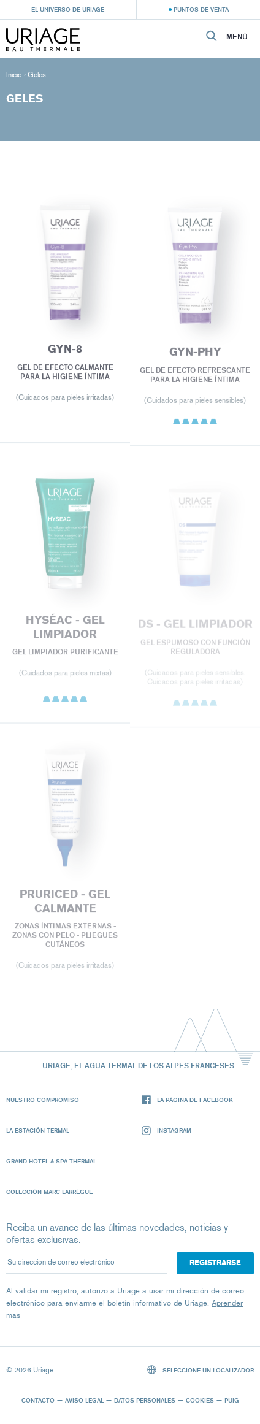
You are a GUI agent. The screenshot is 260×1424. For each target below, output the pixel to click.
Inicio (14, 75)
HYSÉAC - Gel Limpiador (64, 629)
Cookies (200, 1400)
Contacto (38, 1400)
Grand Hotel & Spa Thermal (51, 1161)
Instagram (166, 1131)
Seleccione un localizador (200, 1369)
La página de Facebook (187, 1100)
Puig (231, 1400)
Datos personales (144, 1400)
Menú (237, 37)
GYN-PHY (195, 354)
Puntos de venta (201, 9)
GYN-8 (65, 351)
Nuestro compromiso (42, 1099)
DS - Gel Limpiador (195, 626)
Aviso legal (84, 1400)
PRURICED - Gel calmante (65, 903)
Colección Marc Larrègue (49, 1191)
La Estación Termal (37, 1130)
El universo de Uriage (67, 9)
